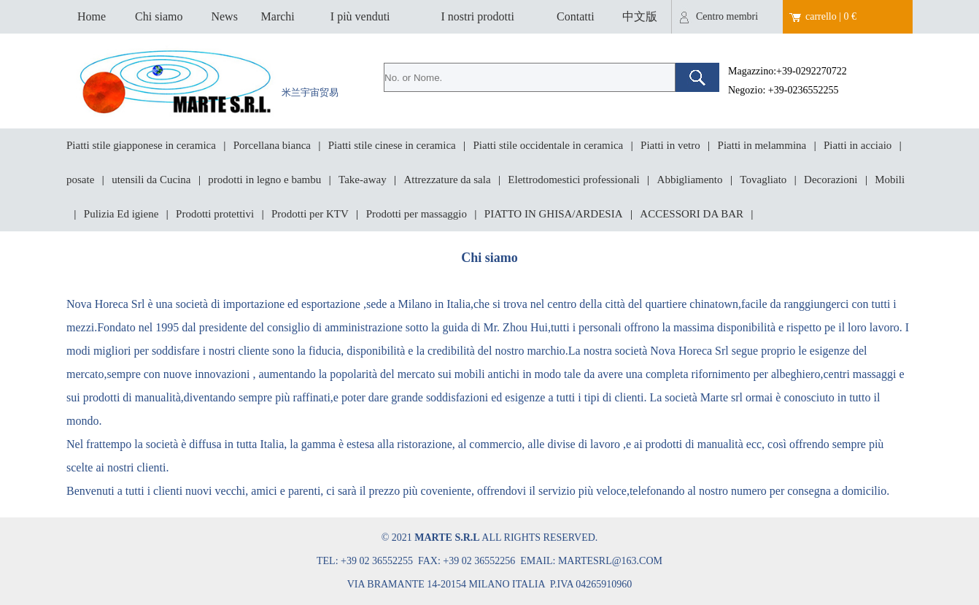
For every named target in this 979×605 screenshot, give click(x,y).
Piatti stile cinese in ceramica (392, 145)
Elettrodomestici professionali (573, 179)
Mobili (890, 179)
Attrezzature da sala (446, 179)
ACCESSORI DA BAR (691, 214)
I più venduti (360, 16)
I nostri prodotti (477, 16)
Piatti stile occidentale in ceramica (548, 145)
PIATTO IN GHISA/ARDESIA (553, 214)
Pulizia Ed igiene (121, 214)
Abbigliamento (690, 179)
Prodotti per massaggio (416, 214)
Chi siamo (158, 16)
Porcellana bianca (272, 145)
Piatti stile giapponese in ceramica (141, 145)
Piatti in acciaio (857, 145)
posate (80, 179)
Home (91, 16)
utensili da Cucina (151, 179)
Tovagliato (763, 179)
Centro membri (727, 16)
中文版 (639, 16)
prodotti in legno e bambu (264, 179)
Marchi (278, 16)
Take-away (362, 179)
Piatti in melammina (762, 145)
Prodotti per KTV (310, 214)
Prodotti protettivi (215, 214)
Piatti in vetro (670, 145)
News (224, 16)
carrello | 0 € (830, 16)
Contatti (576, 16)
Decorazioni (830, 179)
